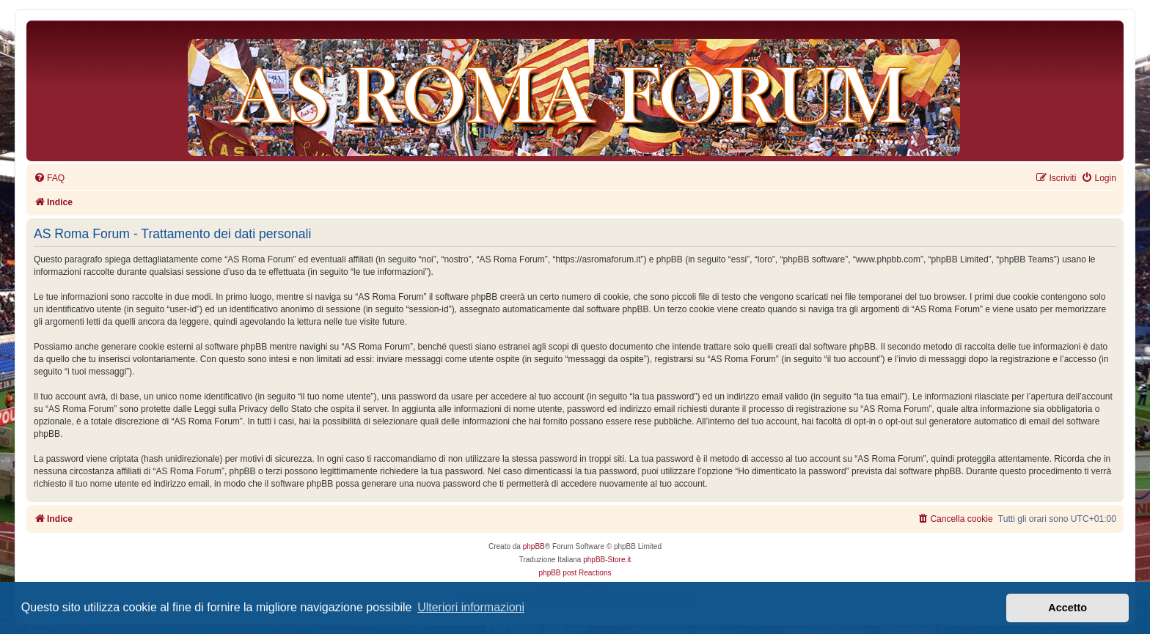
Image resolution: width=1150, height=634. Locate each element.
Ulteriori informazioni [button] (470, 607)
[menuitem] (49, 178)
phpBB (534, 546)
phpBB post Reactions (575, 573)
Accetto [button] (1067, 607)
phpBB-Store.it (607, 560)
